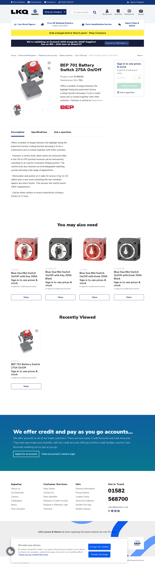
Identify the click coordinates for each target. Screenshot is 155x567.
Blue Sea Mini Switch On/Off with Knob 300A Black (128, 275)
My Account (107, 12)
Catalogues (16, 500)
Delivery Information (85, 488)
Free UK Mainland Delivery (60, 24)
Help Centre (49, 488)
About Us (15, 488)
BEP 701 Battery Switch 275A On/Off (25, 366)
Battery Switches (66, 55)
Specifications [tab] (39, 132)
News (14, 504)
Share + (140, 55)
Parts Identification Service (99, 24)
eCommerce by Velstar (135, 560)
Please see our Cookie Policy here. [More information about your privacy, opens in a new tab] (33, 554)
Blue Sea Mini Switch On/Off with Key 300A (24, 274)
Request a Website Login (55, 504)
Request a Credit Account (55, 500)
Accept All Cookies (99, 546)
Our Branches (35, 2)
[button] (10, 551)
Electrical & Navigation (27, 55)
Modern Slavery (83, 508)
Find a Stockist (18, 2)
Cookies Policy (82, 496)
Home (13, 55)
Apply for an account (26, 454)
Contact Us (48, 492)
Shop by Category (55, 12)
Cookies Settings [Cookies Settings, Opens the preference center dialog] (99, 554)
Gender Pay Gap (83, 504)
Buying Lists (129, 12)
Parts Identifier (50, 496)
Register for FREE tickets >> (116, 43)
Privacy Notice (82, 492)
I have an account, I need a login (58, 454)
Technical (47, 508)
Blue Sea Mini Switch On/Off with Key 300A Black (58, 275)
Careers (15, 496)
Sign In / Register (137, 2)
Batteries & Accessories (48, 55)
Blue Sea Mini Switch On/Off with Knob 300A (93, 274)
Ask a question (125, 92)
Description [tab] (17, 132)
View (26, 297)
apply (121, 70)
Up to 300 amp (81, 55)
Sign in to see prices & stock (129, 65)
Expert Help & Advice (132, 24)
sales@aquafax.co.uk (118, 507)
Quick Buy (118, 12)
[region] (69, 551)
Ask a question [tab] (62, 132)
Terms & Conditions (85, 500)
